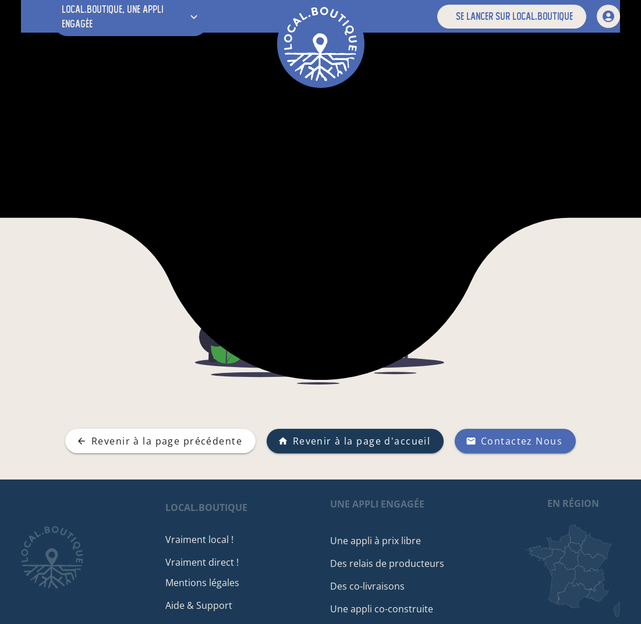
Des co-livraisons (371, 586)
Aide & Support (206, 605)
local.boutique (214, 507)
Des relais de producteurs (391, 563)
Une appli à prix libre (379, 540)
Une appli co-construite (385, 608)
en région (573, 503)
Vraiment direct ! (210, 562)
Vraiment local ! (207, 539)
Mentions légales (210, 582)
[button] (511, 17)
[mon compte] (608, 16)
